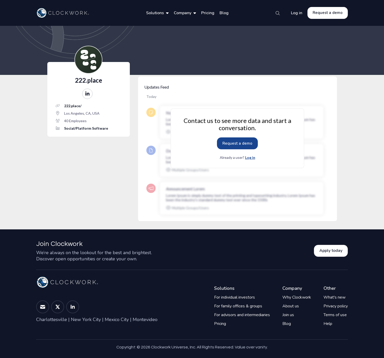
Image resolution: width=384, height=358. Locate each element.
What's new (334, 297)
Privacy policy (335, 306)
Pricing (207, 13)
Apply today (330, 250)
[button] (87, 94)
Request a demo (328, 12)
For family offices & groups (238, 306)
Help (327, 323)
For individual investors (234, 297)
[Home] (62, 12)
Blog (224, 13)
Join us (288, 315)
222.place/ (72, 106)
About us (290, 306)
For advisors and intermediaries (242, 315)
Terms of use (335, 315)
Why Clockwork (296, 297)
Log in (296, 13)
